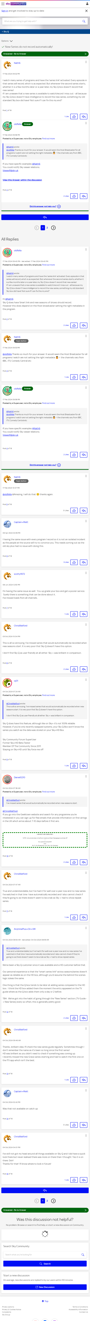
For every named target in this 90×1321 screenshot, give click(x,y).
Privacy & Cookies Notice (11, 1310)
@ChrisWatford (13, 703)
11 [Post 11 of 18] (7, 911)
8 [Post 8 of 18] (7, 663)
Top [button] (46, 1301)
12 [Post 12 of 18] (7, 1012)
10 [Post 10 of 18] (7, 856)
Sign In (87, 4)
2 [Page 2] (47, 227)
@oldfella (10, 150)
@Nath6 (10, 147)
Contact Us (83, 1312)
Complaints (6, 1312)
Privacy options (8, 1307)
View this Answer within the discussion (22, 180)
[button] (86, 62)
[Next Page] (53, 227)
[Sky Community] (16, 4)
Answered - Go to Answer (45, 54)
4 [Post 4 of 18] (7, 190)
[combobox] (40, 21)
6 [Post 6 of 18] (7, 556)
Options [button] (5, 41)
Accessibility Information (78, 1310)
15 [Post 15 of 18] (7, 1174)
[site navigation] (3, 4)
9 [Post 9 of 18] (7, 759)
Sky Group (6, 1315)
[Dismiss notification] (86, 11)
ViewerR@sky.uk (10, 170)
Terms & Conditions (80, 1307)
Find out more (48, 138)
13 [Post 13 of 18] (7, 1074)
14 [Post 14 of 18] (7, 1119)
